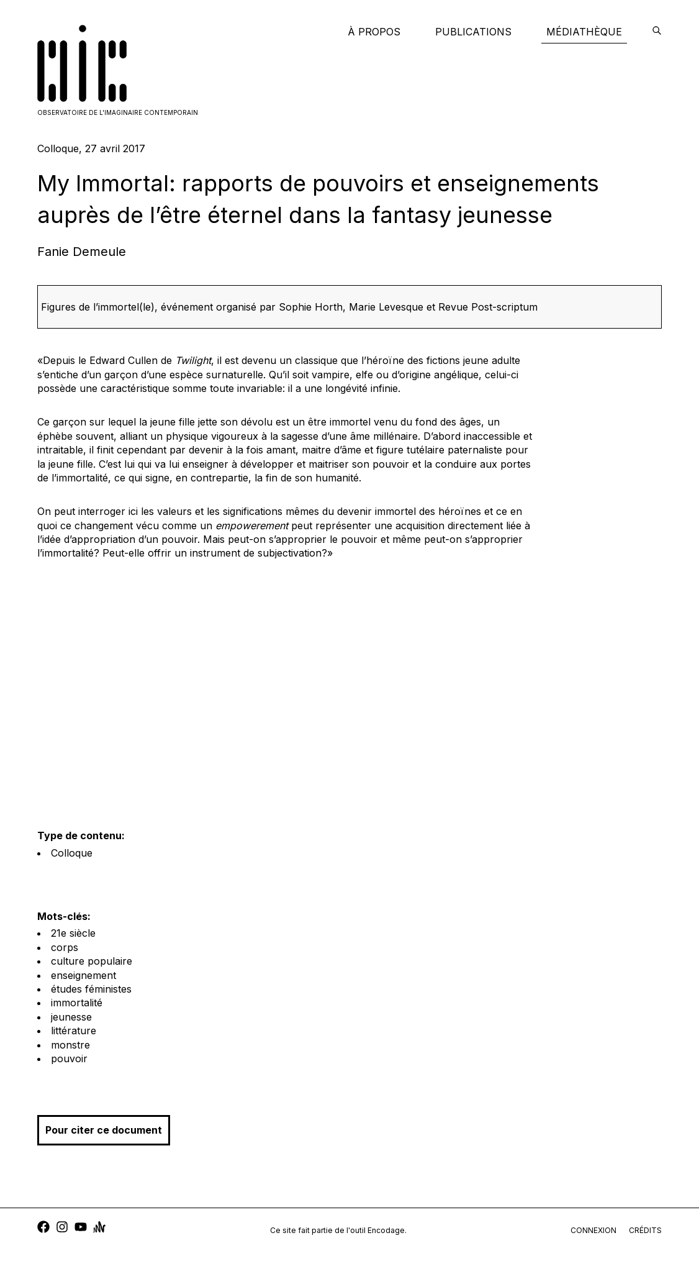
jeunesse (71, 1017)
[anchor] (99, 1228)
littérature (73, 1030)
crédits (645, 1230)
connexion (593, 1230)
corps (64, 947)
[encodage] (657, 32)
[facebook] (43, 1228)
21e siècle (73, 933)
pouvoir (69, 1058)
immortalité (76, 1002)
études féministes (91, 989)
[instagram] (62, 1228)
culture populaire (91, 961)
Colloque (71, 853)
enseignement (83, 975)
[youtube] (80, 1228)
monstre (70, 1045)
